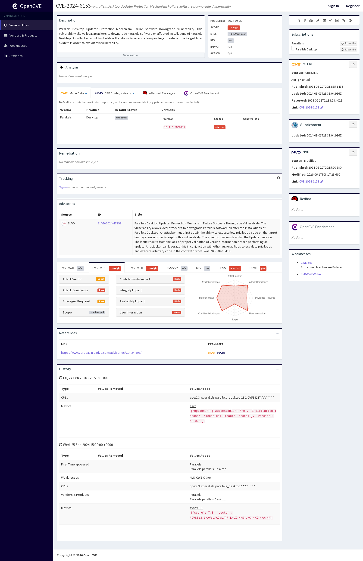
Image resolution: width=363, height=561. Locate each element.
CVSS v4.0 (72, 268)
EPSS (230, 268)
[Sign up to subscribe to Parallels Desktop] (348, 49)
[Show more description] (131, 55)
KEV (203, 268)
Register (353, 5)
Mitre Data (73, 93)
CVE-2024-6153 (73, 5)
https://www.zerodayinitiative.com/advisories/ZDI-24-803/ (101, 352)
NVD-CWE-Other (311, 274)
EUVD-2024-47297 (109, 223)
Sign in (333, 5)
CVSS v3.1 (106, 268)
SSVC (258, 268)
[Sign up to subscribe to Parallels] (348, 43)
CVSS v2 (177, 268)
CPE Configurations (114, 93)
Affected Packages (159, 93)
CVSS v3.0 (143, 268)
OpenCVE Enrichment (201, 93)
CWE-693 (307, 262)
